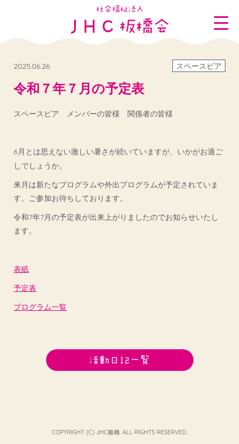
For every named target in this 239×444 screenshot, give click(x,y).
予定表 (25, 288)
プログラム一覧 (40, 307)
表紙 (21, 269)
